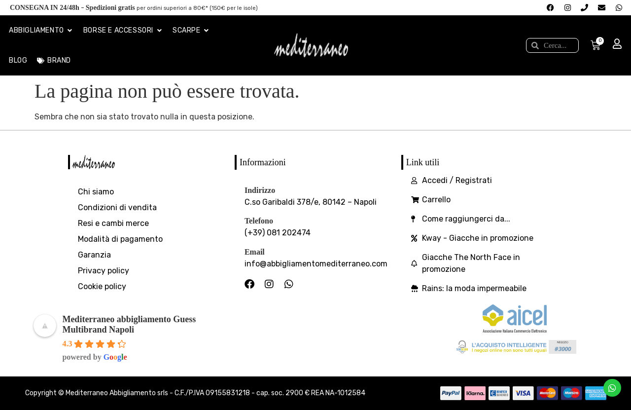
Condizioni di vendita (117, 207)
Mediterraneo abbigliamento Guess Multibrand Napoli (129, 324)
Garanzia (94, 255)
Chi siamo (96, 191)
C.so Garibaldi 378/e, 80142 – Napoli (311, 202)
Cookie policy (102, 286)
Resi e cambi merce (113, 223)
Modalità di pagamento (120, 239)
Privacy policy (103, 270)
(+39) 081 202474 (278, 232)
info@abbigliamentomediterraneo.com (316, 263)
